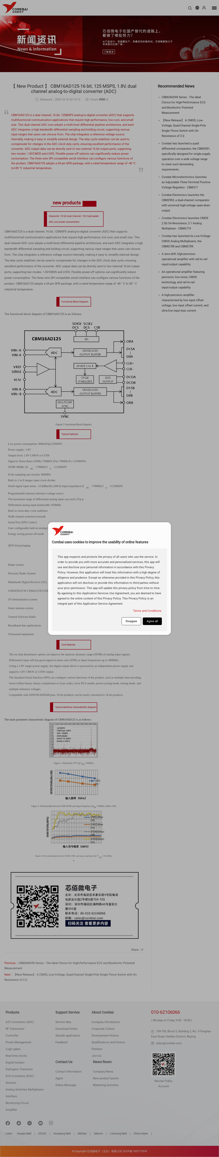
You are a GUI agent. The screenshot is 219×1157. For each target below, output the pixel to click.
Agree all (152, 621)
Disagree (131, 621)
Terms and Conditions (147, 610)
